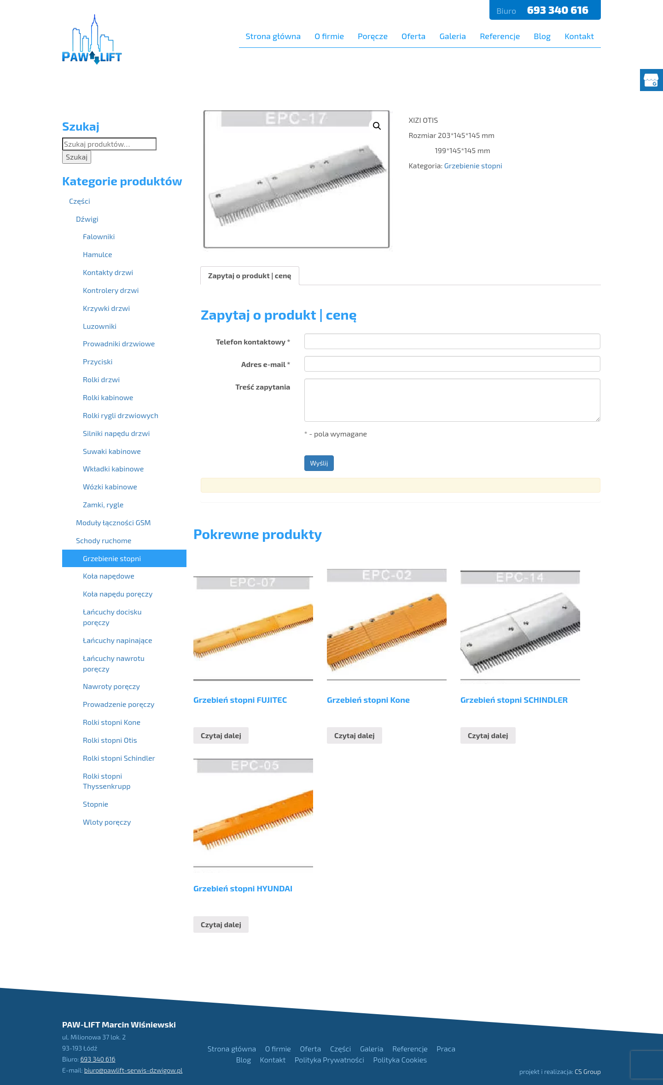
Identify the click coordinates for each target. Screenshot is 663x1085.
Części (79, 200)
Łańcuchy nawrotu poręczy (114, 663)
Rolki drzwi (101, 379)
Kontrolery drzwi (111, 290)
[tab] (249, 275)
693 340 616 (559, 9)
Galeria (452, 36)
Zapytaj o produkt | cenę (249, 275)
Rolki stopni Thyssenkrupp (106, 781)
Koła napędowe (108, 575)
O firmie (329, 36)
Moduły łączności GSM (113, 522)
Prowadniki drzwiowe (119, 343)
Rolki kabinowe (108, 397)
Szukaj (76, 156)
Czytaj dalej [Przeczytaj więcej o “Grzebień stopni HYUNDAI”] (221, 924)
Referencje (500, 36)
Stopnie (95, 803)
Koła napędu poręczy (117, 593)
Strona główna (273, 36)
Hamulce (97, 254)
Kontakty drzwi (108, 272)
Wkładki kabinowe (113, 468)
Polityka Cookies (400, 1059)
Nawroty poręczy (111, 686)
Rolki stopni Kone (111, 722)
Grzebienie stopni (473, 165)
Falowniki (99, 236)
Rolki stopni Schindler (119, 757)
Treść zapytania (262, 386)
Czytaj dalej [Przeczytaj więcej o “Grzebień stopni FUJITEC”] (221, 735)
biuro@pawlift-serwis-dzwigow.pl (133, 1070)
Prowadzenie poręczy (119, 704)
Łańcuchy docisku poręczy (112, 616)
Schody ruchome (103, 540)
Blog (542, 36)
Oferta (413, 36)
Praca (445, 1048)
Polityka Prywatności (329, 1059)
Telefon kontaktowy (253, 341)
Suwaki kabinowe (112, 451)
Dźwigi (87, 218)
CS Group (588, 1071)
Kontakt (579, 36)
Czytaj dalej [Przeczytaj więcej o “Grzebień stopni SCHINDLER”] (488, 735)
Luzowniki (99, 325)
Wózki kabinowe (110, 486)
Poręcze (373, 36)
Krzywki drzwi (106, 308)
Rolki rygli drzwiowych (120, 415)
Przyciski (97, 361)
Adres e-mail (266, 364)
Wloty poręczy (107, 821)
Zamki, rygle (103, 504)
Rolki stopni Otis (110, 739)
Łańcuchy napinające (117, 640)
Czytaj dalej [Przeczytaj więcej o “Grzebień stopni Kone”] (354, 735)
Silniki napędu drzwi (116, 433)
